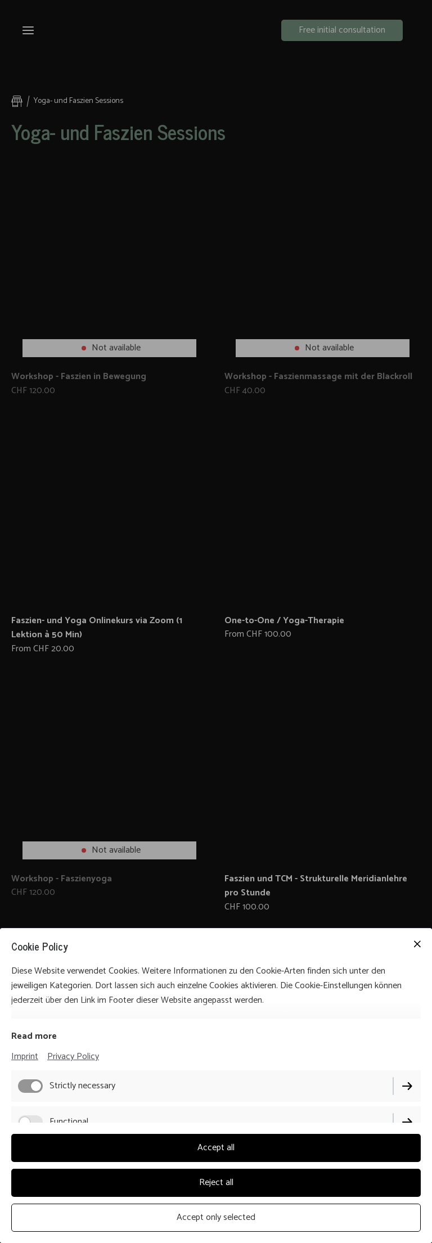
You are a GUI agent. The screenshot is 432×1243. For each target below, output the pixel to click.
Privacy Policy (73, 1056)
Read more (34, 1036)
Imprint (24, 1056)
